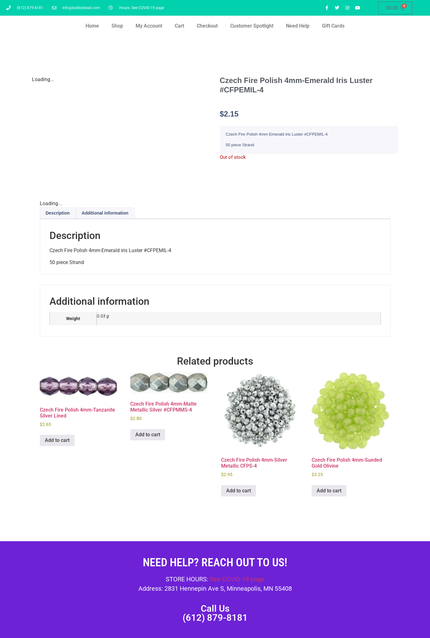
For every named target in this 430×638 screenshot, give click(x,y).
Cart (179, 26)
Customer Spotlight (251, 26)
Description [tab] (58, 212)
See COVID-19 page (237, 579)
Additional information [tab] (105, 212)
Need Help (297, 26)
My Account (149, 26)
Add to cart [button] (57, 440)
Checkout (207, 26)
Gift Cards (333, 26)
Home (92, 26)
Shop (117, 26)
